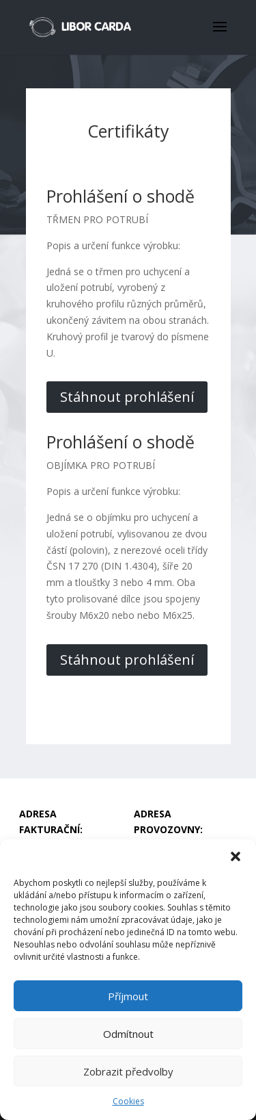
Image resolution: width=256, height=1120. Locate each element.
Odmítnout (128, 1034)
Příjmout (128, 996)
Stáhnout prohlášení (127, 396)
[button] (235, 856)
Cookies (128, 1101)
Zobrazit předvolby (128, 1071)
